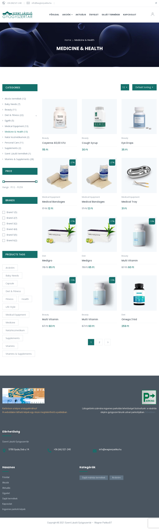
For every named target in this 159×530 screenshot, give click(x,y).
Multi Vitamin (130, 260)
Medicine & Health (14, 131)
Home (68, 40)
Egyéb (8, 120)
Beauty (8, 109)
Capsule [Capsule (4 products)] (10, 283)
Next (107, 342)
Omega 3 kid (129, 319)
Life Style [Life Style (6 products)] (10, 306)
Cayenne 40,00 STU (54, 143)
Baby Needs (11, 104)
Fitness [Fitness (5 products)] (9, 299)
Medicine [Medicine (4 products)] (10, 322)
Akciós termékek (13, 98)
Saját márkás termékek (93, 477)
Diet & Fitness (12, 115)
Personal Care (12, 142)
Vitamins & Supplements (17, 159)
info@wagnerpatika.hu (42, 3)
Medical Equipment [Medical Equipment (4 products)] (16, 314)
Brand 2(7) (12, 217)
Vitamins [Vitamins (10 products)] (10, 345)
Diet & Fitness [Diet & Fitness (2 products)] (13, 291)
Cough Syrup (90, 143)
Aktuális (6, 488)
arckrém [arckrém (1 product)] (10, 267)
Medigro (47, 260)
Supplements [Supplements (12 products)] (13, 338)
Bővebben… (151, 412)
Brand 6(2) (12, 240)
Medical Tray (129, 201)
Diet (44, 255)
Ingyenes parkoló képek (13, 509)
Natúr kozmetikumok (15, 137)
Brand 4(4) (12, 229)
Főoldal (5, 477)
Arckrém (116, 477)
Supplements (11, 148)
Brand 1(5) (12, 212)
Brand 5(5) (12, 234)
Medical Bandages (53, 201)
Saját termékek (9, 498)
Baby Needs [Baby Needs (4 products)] (12, 275)
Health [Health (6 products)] (25, 299)
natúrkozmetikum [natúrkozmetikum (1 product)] (15, 330)
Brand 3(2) (12, 223)
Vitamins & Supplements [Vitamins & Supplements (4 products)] (19, 353)
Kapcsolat (7, 504)
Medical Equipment (14, 126)
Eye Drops (127, 143)
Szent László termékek (16, 153)
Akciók (5, 482)
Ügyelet (6, 493)
